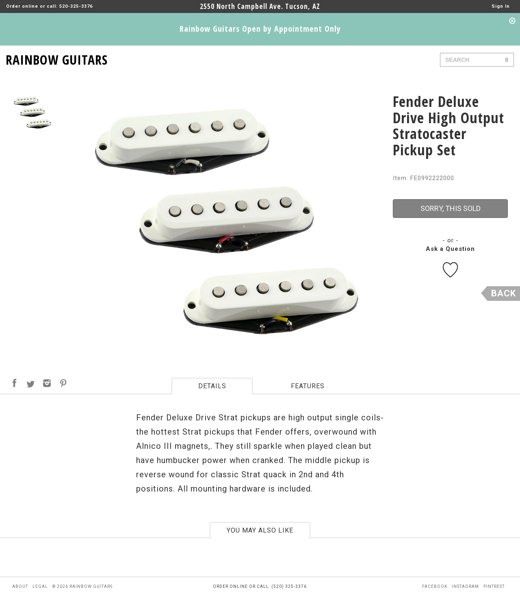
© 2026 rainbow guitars (82, 586)
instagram (465, 586)
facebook (434, 586)
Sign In (501, 6)
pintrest (494, 586)
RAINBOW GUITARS (57, 58)
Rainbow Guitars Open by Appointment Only (260, 28)
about (20, 586)
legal (40, 586)
